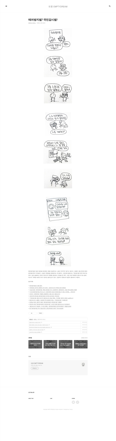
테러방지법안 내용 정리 (36, 286)
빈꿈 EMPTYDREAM (37, 391)
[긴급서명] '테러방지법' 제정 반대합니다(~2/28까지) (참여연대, (47, 290)
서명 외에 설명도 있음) (71, 290)
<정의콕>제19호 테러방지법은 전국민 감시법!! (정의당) (44, 296)
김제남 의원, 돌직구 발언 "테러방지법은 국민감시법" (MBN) (46, 302)
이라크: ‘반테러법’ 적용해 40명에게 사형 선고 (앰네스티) (45, 294)
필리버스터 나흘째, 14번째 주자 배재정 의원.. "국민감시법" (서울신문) (49, 300)
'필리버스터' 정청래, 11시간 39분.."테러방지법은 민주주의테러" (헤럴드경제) (50, 306)
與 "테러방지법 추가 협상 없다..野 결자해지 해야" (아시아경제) (46, 308)
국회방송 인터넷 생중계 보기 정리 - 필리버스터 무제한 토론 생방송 (48, 288)
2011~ (35, 347)
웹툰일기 (31, 347)
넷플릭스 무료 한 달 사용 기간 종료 (36, 357)
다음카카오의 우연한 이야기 (35, 350)
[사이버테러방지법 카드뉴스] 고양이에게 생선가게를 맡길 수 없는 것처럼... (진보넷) (52, 292)
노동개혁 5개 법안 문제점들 (34, 360)
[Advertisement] (58, 323)
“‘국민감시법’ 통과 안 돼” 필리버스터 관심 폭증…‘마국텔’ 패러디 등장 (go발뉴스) (51, 298)
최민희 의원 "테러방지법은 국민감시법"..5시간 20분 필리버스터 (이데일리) (50, 304)
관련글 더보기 (84, 365)
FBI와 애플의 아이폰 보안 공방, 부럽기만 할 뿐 (38, 353)
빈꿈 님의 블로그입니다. (36, 393)
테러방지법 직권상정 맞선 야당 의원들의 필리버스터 (39, 355)
